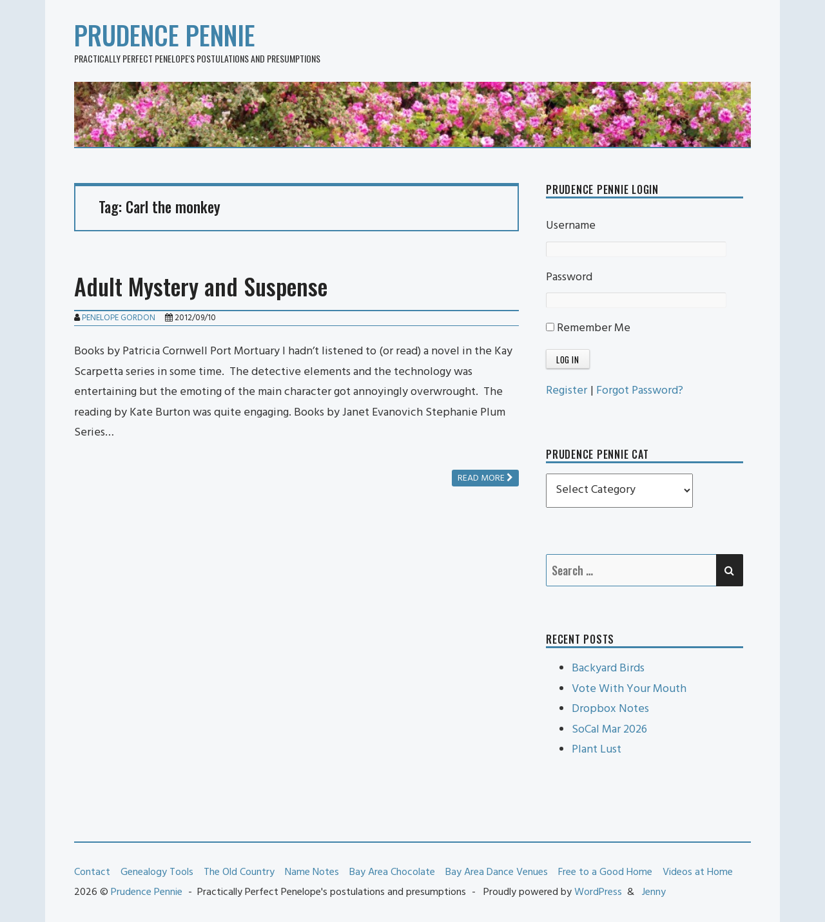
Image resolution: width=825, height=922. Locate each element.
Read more (485, 478)
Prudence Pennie (164, 34)
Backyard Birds (608, 668)
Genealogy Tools (157, 872)
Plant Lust (596, 749)
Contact (92, 872)
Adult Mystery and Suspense (200, 286)
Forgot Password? (639, 390)
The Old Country (239, 872)
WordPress (598, 892)
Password (569, 277)
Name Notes (312, 872)
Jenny (654, 892)
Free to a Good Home (605, 872)
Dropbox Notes (610, 709)
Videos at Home (698, 872)
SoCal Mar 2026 (609, 729)
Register (566, 390)
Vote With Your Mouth (629, 689)
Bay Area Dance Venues (496, 872)
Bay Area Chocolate (392, 872)
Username (571, 225)
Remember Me (588, 328)
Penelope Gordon (118, 318)
